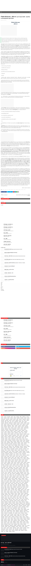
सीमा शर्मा (12, 520)
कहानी (1, 284)
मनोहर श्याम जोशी (7, 482)
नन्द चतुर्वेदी (9, 461)
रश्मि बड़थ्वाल (2, 493)
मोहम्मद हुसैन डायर (19, 488)
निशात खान (12, 463)
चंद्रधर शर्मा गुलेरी (17, 447)
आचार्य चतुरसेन (7, 430)
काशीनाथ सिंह (17, 440)
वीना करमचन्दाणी (24, 505)
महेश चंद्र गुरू (22, 483)
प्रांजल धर (25, 472)
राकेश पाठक (16, 493)
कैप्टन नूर (28, 442)
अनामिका (17, 419)
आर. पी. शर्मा (2, 431)
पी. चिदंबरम (2, 468)
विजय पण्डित (18, 500)
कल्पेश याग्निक (2, 440)
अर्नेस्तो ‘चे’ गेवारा (9, 426)
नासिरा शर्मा (15, 462)
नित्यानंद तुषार (18, 462)
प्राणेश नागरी (2, 473)
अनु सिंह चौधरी (17, 420)
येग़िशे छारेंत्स (19, 489)
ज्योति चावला (13, 451)
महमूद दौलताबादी (26, 482)
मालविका (16, 484)
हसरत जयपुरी (13, 530)
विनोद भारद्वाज (17, 503)
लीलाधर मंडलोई (6, 499)
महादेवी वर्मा (6, 483)
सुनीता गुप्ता (24, 521)
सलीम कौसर (12, 519)
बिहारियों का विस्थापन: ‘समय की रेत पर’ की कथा (9, 269)
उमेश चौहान (21, 435)
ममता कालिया (13, 482)
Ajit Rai (14, 189)
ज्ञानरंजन (10, 451)
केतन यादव (22, 442)
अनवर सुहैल (14, 419)
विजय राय (25, 500)
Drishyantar (17, 189)
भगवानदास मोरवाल (6, 477)
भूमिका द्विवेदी (16, 478)
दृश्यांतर (7, 189)
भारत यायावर (24, 477)
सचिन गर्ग (23, 515)
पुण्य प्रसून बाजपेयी (16, 468)
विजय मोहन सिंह (22, 500)
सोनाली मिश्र (6, 526)
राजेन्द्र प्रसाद (16, 494)
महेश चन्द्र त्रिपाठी (25, 483)
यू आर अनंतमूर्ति (12, 489)
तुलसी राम (5, 456)
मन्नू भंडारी (10, 482)
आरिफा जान (22, 431)
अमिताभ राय (8, 424)
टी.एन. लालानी (27, 451)
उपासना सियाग (2, 435)
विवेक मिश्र (9, 504)
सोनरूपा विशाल (2, 526)
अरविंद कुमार (5, 425)
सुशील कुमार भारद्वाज (7, 525)
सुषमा (25, 525)
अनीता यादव (13, 420)
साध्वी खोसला (25, 519)
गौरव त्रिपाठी (2, 447)
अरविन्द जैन (13, 425)
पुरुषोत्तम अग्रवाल (20, 468)
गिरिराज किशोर (16, 445)
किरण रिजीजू (21, 440)
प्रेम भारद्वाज (28, 473)
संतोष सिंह (2, 515)
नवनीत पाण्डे (2, 462)
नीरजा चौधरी (21, 463)
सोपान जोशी (20, 526)
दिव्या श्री (27, 457)
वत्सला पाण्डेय (25, 499)
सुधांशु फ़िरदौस (14, 521)
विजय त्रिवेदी (15, 500)
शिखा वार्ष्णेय (13, 509)
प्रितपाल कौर (5, 473)
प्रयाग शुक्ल (18, 472)
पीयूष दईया (8, 468)
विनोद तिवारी (10, 503)
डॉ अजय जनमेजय (20, 452)
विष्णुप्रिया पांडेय (13, 505)
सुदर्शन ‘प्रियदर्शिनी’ (22, 520)
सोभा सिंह (23, 526)
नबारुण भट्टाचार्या (12, 461)
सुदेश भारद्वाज (26, 520)
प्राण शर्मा (28, 472)
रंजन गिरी (25, 489)
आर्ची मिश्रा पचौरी (25, 431)
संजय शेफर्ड (15, 514)
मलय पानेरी (23, 482)
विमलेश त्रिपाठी (5, 504)
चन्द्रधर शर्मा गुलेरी (25, 447)
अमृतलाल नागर (24, 424)
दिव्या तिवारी (18, 457)
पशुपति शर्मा (17, 467)
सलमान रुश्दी (9, 519)
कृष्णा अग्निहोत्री (8, 442)
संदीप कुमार (5, 515)
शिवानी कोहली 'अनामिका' (9, 510)
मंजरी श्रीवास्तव (23, 478)
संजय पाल (8, 514)
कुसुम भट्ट (21, 441)
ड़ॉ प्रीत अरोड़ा (2, 452)
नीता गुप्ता (18, 463)
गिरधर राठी (12, 445)
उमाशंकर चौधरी (10, 435)
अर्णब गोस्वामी (5, 426)
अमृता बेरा (2, 425)
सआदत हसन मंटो (11, 515)
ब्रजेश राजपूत (2, 477)
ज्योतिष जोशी (20, 451)
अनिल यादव (10, 420)
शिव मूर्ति (22, 509)
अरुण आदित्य (16, 425)
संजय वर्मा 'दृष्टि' (11, 514)
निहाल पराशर (15, 463)
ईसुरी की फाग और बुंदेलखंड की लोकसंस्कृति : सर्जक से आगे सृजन (11, 252)
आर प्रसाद (26, 430)
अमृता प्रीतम (27, 424)
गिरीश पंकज (19, 445)
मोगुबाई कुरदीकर (12, 488)
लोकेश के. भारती (10, 499)
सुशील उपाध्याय (2, 525)
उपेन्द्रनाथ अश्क (6, 435)
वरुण (28, 499)
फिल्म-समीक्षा (2, 289)
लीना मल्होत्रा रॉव (2, 499)
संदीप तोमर (8, 515)
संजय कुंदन (6, 514)
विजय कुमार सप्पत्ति (11, 500)
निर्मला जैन (5, 463)
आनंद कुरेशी (20, 430)
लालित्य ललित (26, 498)
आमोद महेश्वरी (23, 430)
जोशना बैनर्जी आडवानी (3, 451)
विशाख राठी (12, 504)
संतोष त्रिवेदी (27, 514)
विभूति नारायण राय (28, 503)
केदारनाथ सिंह (25, 442)
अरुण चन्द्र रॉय (19, 425)
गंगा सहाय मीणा (2, 445)
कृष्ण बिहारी (2, 442)
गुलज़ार (13, 446)
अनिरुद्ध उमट (28, 419)
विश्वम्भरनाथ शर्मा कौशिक (3, 505)
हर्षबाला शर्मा (7, 530)
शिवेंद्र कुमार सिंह (17, 510)
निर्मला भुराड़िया (8, 463)
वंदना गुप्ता (14, 499)
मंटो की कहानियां (2, 290)
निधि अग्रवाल (25, 462)
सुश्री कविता (23, 525)
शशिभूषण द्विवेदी (2, 509)
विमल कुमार (2, 504)
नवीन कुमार (5, 462)
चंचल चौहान (14, 447)
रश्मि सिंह (9, 493)
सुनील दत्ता (27, 521)
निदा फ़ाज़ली (22, 462)
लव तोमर (23, 498)
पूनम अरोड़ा (24, 468)
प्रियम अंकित (13, 473)
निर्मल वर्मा (2, 463)
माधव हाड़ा (8, 484)
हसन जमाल (10, 530)
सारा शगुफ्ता (28, 519)
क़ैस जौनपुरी (10, 531)
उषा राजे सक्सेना (9, 436)
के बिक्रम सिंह (15, 442)
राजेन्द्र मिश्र (19, 494)
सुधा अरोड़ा (2, 521)
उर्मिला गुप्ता (27, 435)
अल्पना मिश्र (22, 426)
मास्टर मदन (27, 484)
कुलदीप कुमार (18, 441)
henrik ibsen (22, 189)
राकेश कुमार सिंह (12, 493)
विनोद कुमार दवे (2, 503)
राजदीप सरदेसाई (2, 494)
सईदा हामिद (15, 515)
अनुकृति (20, 420)
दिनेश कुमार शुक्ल (5, 457)
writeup (24, 189)
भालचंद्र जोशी (27, 477)
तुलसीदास (8, 456)
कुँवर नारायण (2, 441)
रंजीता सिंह (28, 489)
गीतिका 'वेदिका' (10, 446)
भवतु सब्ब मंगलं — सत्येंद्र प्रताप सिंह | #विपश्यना (9, 279)
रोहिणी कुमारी (9, 498)
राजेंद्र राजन (10, 494)
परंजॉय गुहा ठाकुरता (10, 467)
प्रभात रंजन (6, 472)
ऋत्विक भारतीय (26, 436)
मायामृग (11, 484)
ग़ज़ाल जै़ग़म (13, 531)
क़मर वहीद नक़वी (13, 440)
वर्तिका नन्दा (4, 500)
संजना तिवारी (2, 514)
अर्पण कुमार (13, 426)
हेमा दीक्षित (2, 531)
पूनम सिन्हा (27, 468)
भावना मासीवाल (6, 478)
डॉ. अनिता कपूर (28, 452)
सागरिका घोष (21, 519)
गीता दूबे (2, 446)
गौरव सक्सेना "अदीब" (6, 447)
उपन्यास (1, 282)
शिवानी (5, 510)
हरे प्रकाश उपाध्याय (3, 530)
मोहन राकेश (16, 488)
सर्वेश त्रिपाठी (5, 519)
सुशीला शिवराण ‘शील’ (19, 525)
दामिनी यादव (25, 456)
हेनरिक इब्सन (12, 189)
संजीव (20, 514)
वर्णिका (1, 500)
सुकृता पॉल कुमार (15, 520)
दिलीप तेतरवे (9, 457)
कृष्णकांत (5, 442)
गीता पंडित (5, 446)
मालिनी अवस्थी (23, 484)
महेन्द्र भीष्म (18, 483)
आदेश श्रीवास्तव (16, 430)
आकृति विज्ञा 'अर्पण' (3, 430)
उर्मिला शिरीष (2, 436)
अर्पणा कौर (16, 426)
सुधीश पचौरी (21, 521)
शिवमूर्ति (28, 509)
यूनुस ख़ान (16, 489)
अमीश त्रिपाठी (18, 424)
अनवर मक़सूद (11, 419)
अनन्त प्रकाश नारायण (3, 419)
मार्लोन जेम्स (14, 484)
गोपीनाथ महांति (25, 446)
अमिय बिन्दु (11, 424)
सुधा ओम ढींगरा (5, 521)
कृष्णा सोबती (12, 442)
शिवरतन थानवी (2, 510)
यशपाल (26, 488)
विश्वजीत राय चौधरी (16, 504)
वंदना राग (19, 499)
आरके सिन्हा (9, 431)
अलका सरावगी (19, 426)
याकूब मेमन (9, 489)
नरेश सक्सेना (22, 461)
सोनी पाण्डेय (17, 526)
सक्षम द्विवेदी (18, 515)
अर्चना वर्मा (2, 426)
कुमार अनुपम (8, 441)
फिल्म (1, 288)
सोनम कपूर (28, 525)
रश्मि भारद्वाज (6, 493)
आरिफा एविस (18, 431)
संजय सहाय (18, 514)
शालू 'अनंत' (10, 509)
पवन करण (14, 467)
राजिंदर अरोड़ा (6, 494)
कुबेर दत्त (5, 441)
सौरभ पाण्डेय (26, 526)
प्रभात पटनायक (2, 472)
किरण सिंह (24, 440)
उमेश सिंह (18, 435)
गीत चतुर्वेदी (22, 445)
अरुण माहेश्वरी (23, 425)
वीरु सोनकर (28, 505)
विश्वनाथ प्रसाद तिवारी (28, 504)
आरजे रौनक (12, 431)
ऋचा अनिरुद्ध (16, 436)
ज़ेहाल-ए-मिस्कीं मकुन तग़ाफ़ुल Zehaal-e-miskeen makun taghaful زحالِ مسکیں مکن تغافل (14, 259)
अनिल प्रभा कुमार (6, 420)
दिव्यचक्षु (15, 457)
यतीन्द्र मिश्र (23, 488)
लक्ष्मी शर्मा (21, 498)
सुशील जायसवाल (11, 525)
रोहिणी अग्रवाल (5, 498)
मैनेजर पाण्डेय (9, 488)
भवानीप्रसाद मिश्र (13, 477)
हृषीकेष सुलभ (22, 530)
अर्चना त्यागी (27, 425)
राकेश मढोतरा (22, 493)
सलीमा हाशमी (15, 519)
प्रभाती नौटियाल (9, 472)
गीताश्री (7, 446)
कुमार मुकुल (11, 441)
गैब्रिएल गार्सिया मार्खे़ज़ (17, 446)
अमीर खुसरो (14, 424)
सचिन (21, 515)
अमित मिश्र (2, 424)
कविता (1, 283)
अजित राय (3, 189)
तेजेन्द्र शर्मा (17, 456)
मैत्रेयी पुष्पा (6, 488)
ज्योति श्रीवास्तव (16, 451)
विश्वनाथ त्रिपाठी (23, 504)
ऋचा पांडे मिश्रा (20, 436)
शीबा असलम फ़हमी (25, 510)
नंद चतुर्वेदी (6, 461)
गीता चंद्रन (27, 445)
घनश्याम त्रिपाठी (10, 447)
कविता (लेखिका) (9, 440)
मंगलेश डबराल (19, 478)
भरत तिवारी (10, 477)
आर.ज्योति (5, 431)
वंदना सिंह (22, 499)
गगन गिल (6, 445)
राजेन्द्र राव (25, 494)
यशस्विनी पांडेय (5, 489)
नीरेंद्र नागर (27, 463)
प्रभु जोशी (12, 472)
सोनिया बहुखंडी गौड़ (13, 526)
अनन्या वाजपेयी (7, 419)
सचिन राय (26, 515)
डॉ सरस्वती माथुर (24, 452)
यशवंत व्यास (2, 489)
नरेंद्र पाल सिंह (19, 461)
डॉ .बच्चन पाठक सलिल (15, 452)
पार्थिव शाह (24, 467)
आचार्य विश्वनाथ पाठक (12, 430)
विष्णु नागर (10, 505)
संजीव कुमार (23, 514)
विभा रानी (24, 503)
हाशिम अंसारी (16, 530)
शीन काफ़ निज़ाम (21, 510)
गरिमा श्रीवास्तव (9, 445)
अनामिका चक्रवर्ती (24, 419)
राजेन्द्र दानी (13, 494)
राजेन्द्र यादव (22, 494)
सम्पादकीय (9, 189)
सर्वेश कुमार (2, 519)
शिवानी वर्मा (14, 510)
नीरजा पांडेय (24, 463)
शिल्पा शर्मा (16, 509)
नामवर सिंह (12, 462)
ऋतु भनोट (23, 436)
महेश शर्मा (5, 484)
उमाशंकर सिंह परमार (14, 435)
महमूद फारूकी (2, 483)
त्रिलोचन (19, 456)
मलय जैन (20, 482)
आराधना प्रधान (15, 431)
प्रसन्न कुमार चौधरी (21, 472)
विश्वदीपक (20, 504)
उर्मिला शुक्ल (6, 436)
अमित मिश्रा (5, 424)
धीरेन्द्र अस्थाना (2, 461)
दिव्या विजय (21, 457)
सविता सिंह (18, 519)
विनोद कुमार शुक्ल (6, 503)
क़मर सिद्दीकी (7, 531)
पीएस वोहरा (5, 468)
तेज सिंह (11, 456)
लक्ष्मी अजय (18, 498)
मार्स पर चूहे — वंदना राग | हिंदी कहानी (6, 542)
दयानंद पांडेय (22, 456)
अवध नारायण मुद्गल (26, 426)
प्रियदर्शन (10, 473)
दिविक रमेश (13, 457)
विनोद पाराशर (14, 503)
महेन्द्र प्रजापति (15, 483)
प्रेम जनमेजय (25, 473)
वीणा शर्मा (17, 505)
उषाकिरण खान (13, 436)
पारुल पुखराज (20, 467)
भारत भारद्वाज (20, 477)
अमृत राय (21, 424)
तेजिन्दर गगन (14, 456)
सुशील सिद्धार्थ (15, 525)
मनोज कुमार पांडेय (2, 482)
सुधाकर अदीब (18, 521)
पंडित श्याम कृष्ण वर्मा (3, 467)
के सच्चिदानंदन (18, 442)
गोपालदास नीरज (21, 446)
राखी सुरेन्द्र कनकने (26, 493)
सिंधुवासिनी (2, 520)
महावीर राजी (9, 483)
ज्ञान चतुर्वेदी (7, 451)
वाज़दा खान (8, 500)
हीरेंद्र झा (19, 530)
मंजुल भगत (26, 478)
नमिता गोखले (16, 461)
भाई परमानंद (17, 477)
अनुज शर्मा (25, 420)
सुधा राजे (8, 521)
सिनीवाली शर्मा (5, 520)
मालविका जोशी (19, 484)
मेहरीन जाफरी (2, 488)
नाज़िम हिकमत (9, 462)
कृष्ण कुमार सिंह (27, 441)
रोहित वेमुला (13, 498)
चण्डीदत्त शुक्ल (21, 447)
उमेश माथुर (24, 435)
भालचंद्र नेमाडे (2, 478)
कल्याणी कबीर (6, 440)
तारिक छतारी (2, 456)
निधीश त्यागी (28, 462)
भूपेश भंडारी (13, 478)
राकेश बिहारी (19, 493)
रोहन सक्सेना (2, 498)
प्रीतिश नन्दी (22, 473)
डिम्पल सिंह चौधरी (6, 452)
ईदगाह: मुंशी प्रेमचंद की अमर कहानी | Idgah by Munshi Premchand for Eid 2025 (13, 249)
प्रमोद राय (15, 472)
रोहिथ (15, 498)
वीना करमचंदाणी (20, 505)
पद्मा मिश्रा (7, 467)
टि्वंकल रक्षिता (24, 451)
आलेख (5, 189)
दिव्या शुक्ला (25, 457)
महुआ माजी (12, 483)
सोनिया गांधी (9, 526)
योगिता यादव (22, 489)
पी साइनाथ (27, 467)
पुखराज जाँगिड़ (11, 468)
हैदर (4, 531)
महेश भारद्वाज (2, 484)
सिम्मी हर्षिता (9, 520)
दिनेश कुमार (2, 457)
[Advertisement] (15, 5)
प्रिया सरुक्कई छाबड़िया (18, 473)
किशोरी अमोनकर (27, 440)
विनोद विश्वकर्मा (21, 503)
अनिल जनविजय (2, 420)
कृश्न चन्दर (24, 441)
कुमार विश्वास (15, 441)
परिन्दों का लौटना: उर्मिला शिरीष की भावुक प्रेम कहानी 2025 (10, 276)
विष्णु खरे (7, 505)
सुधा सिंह (11, 521)
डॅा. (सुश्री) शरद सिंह (10, 452)
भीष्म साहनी (9, 478)
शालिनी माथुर (6, 509)
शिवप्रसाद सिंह (25, 509)
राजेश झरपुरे (28, 494)
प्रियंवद (8, 473)
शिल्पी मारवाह (19, 509)
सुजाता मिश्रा (19, 520)
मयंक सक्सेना (17, 482)
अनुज (22, 420)
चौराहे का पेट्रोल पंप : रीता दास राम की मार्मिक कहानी (9, 266)
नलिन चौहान (26, 461)
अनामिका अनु (20, 419)
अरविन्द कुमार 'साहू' (9, 425)
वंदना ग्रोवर (17, 499)
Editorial (19, 189)
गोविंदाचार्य (28, 446)
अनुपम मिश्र (28, 420)
